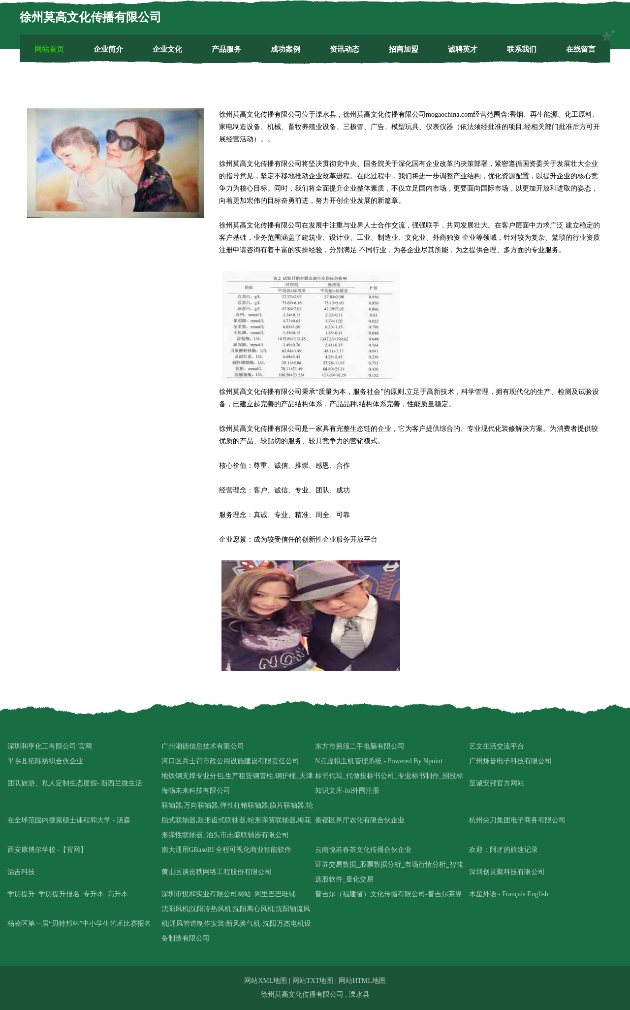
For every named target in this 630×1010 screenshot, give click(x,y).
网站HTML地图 (362, 980)
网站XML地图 (265, 980)
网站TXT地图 (312, 980)
